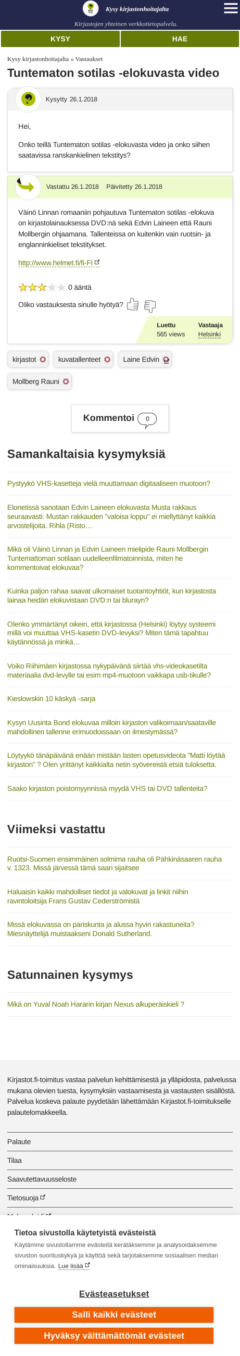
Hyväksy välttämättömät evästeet (114, 1336)
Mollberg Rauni (36, 381)
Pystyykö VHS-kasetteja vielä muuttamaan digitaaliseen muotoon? (108, 483)
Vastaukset (88, 58)
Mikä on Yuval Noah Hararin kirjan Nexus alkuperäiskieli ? (95, 1004)
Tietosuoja (22, 1198)
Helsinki (209, 334)
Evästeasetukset (114, 1294)
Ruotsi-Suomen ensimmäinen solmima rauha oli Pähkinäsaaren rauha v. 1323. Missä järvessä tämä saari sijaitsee (114, 863)
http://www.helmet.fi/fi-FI (55, 263)
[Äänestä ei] (149, 306)
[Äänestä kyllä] (133, 304)
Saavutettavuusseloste (41, 1179)
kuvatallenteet (79, 359)
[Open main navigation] (231, 8)
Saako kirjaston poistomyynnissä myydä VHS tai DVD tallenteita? (107, 788)
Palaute (19, 1141)
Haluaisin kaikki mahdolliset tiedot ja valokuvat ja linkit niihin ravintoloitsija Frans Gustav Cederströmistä (97, 896)
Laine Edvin (141, 359)
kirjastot (24, 359)
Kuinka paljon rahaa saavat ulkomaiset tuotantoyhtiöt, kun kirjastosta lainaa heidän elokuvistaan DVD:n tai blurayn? (111, 595)
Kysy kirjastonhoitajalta (38, 58)
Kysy (60, 39)
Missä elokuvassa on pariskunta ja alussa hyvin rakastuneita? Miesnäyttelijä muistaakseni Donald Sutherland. (100, 928)
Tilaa (14, 1160)
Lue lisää (70, 1266)
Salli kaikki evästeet (114, 1314)
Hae (180, 39)
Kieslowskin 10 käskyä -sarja (51, 698)
